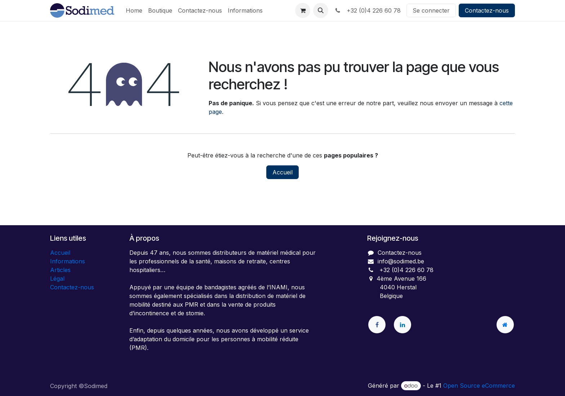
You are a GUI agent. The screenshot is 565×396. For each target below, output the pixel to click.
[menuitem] (134, 10)
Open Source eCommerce (479, 385)
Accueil (282, 172)
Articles (60, 269)
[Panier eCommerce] (302, 10)
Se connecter (431, 10)
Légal (57, 278)
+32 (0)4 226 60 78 (367, 10)
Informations (67, 261)
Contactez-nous (487, 10)
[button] (320, 10)
